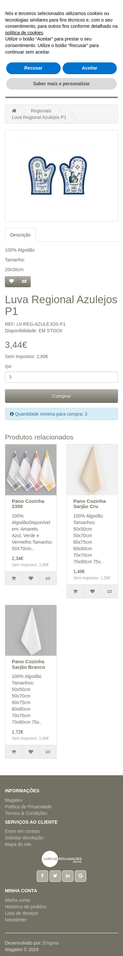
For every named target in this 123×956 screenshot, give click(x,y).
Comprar (61, 396)
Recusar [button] (33, 927)
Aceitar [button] (89, 927)
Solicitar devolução (24, 837)
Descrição (20, 235)
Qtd (8, 366)
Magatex (14, 800)
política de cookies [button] (24, 891)
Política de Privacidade (28, 806)
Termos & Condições (26, 813)
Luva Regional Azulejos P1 (39, 117)
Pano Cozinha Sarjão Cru (89, 503)
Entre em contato (22, 831)
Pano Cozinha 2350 (28, 503)
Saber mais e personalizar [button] (61, 942)
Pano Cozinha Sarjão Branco (28, 664)
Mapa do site (18, 844)
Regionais (41, 110)
